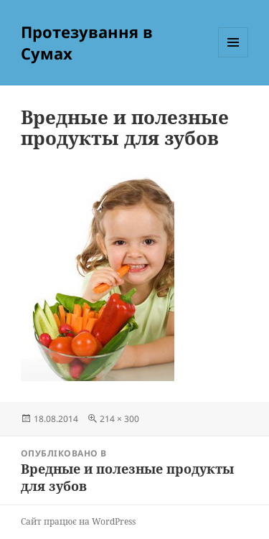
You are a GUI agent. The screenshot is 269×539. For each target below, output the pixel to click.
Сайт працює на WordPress (78, 521)
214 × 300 (119, 419)
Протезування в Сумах (87, 42)
